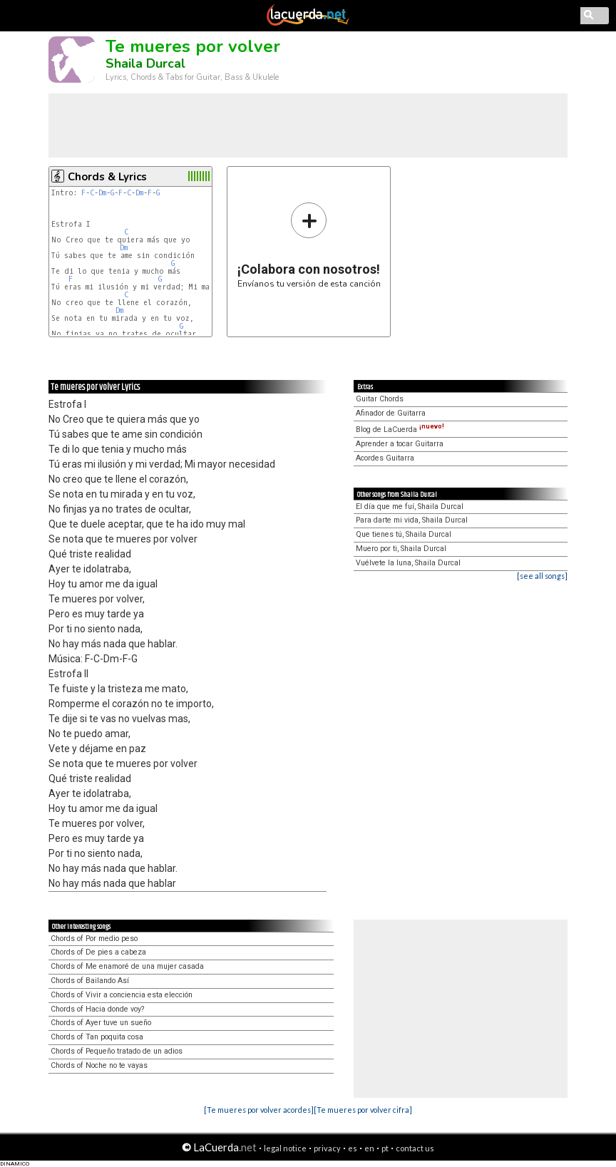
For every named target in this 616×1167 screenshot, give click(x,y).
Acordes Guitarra (385, 458)
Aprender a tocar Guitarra (399, 443)
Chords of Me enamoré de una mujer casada (127, 966)
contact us (415, 1148)
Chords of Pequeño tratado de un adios (117, 1051)
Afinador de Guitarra (391, 413)
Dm (102, 192)
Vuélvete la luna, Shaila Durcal (408, 562)
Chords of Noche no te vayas (99, 1065)
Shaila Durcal (145, 63)
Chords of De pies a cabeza (98, 952)
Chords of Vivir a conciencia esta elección (121, 994)
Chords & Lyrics (107, 177)
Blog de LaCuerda (400, 429)
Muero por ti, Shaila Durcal (401, 548)
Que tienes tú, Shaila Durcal (403, 534)
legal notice (285, 1148)
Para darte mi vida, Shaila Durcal (412, 520)
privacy (327, 1148)
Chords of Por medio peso (94, 938)
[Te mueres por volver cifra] (363, 1109)
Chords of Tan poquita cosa (97, 1037)
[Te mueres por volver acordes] (259, 1109)
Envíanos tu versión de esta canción (309, 244)
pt (385, 1148)
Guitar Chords (380, 398)
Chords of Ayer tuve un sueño (101, 1022)
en (369, 1148)
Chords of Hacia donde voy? (97, 1009)
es (352, 1148)
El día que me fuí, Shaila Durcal (409, 506)
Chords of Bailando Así (90, 980)
